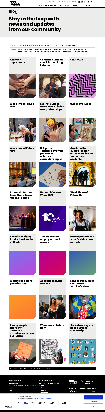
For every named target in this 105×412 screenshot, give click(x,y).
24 (44, 368)
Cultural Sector (80, 49)
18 (34, 368)
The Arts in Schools (82, 51)
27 (49, 368)
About (58, 2)
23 (42, 368)
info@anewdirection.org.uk (18, 395)
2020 (55, 45)
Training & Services (48, 5)
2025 (25, 45)
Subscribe (51, 2)
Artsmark (28, 49)
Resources (78, 5)
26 (47, 368)
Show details (72, 405)
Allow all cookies (93, 399)
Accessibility (43, 393)
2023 (37, 45)
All (20, 45)
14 (28, 368)
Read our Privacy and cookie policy (43, 400)
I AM (37, 51)
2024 (31, 45)
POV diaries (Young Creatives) (51, 51)
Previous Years (70, 45)
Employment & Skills (25, 51)
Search (43, 2)
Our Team (41, 388)
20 (37, 368)
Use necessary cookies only (93, 408)
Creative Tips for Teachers (62, 49)
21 (39, 368)
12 (25, 368)
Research (91, 5)
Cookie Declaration (45, 395)
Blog (68, 2)
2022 (43, 45)
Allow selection (93, 403)
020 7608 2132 (13, 393)
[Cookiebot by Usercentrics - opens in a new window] (9, 409)
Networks (65, 5)
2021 (49, 45)
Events (74, 2)
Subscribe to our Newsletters (48, 383)
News (63, 2)
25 (45, 368)
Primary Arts (68, 51)
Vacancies (42, 390)
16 (31, 368)
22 (40, 368)
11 (24, 368)
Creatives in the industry (43, 49)
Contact (41, 386)
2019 (61, 45)
